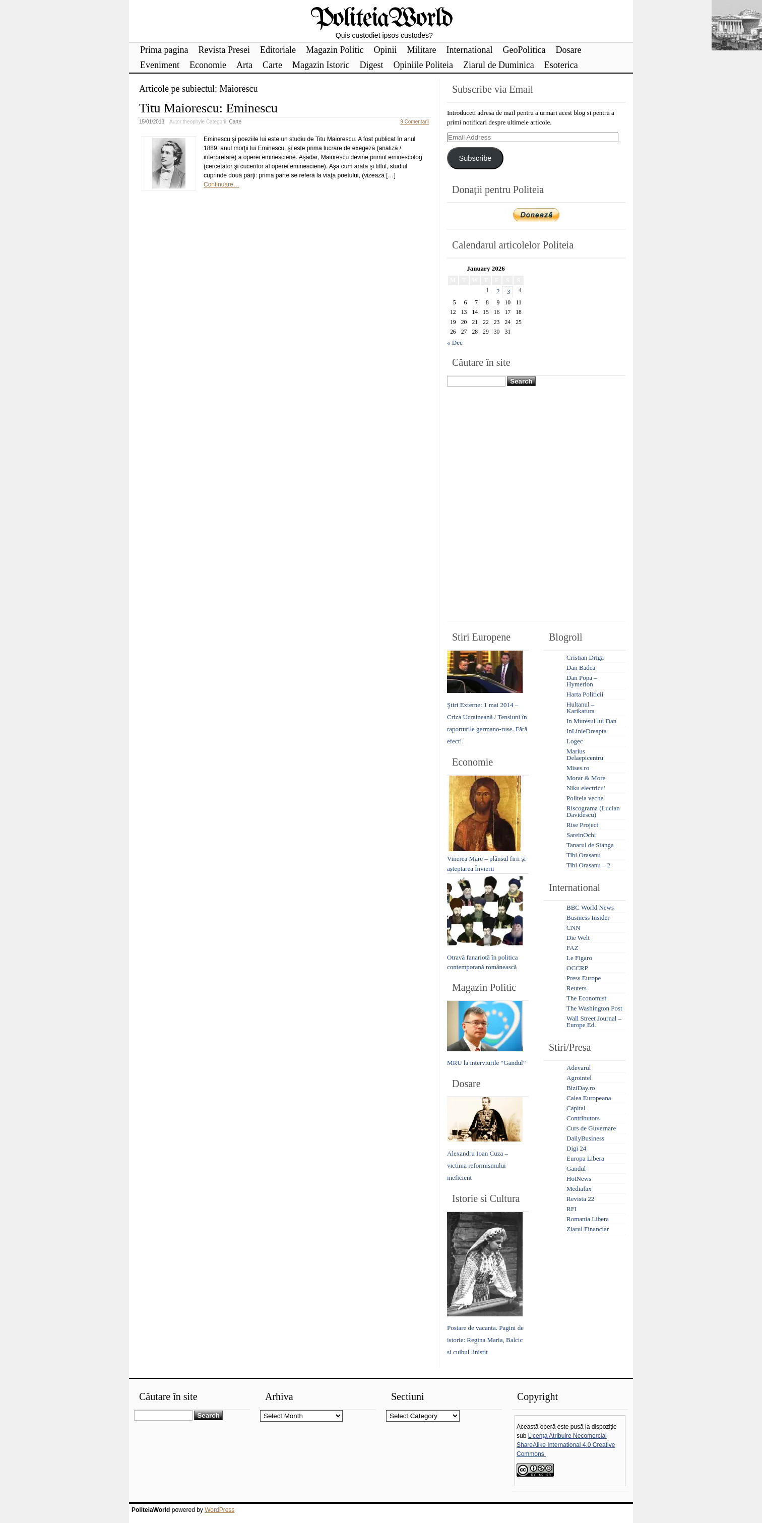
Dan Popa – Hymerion (581, 681)
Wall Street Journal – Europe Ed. (593, 1021)
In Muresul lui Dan (591, 721)
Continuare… (221, 184)
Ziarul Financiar (587, 1229)
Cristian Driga (585, 657)
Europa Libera (585, 1158)
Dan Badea (580, 667)
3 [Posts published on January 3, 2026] (509, 291)
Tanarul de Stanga (590, 845)
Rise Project (582, 825)
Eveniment (159, 65)
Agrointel (579, 1078)
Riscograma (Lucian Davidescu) (593, 811)
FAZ (572, 947)
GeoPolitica (523, 50)
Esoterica (561, 65)
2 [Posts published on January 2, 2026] (498, 291)
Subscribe (475, 158)
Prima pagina (164, 50)
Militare (421, 50)
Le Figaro (579, 958)
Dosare (568, 50)
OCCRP (577, 968)
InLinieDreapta (586, 731)
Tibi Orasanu (583, 855)
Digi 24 (576, 1148)
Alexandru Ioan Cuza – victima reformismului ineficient (477, 1165)
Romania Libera (587, 1219)
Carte (272, 65)
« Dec (455, 342)
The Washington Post (594, 1008)
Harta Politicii (584, 694)
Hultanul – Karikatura (580, 708)
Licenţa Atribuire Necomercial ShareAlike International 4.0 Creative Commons (566, 1444)
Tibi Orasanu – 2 (588, 865)
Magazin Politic (334, 50)
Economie (207, 65)
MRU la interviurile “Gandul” (486, 1062)
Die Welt (578, 937)
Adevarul (578, 1067)
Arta (244, 65)
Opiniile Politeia (423, 65)
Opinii (385, 50)
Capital (576, 1108)
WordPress (219, 1509)
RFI (571, 1209)
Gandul (576, 1168)
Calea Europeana (588, 1098)
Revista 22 (580, 1198)
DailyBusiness (585, 1138)
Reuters (576, 988)
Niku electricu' (585, 788)
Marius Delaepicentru (584, 754)
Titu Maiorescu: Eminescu (208, 108)
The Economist (586, 998)
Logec (574, 741)
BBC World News (590, 907)
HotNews (578, 1178)
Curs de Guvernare (591, 1128)
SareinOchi (581, 835)
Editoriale (278, 50)
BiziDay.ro (580, 1088)
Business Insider (588, 917)
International (469, 50)
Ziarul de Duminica (498, 65)
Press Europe (583, 978)
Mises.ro (577, 768)
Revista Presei (223, 50)
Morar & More (585, 778)
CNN (573, 927)
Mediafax (579, 1188)
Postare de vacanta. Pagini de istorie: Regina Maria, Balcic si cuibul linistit (485, 1340)
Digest (371, 65)
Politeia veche (584, 798)
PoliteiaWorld (381, 19)
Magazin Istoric (320, 65)
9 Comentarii (414, 121)
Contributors (583, 1118)
